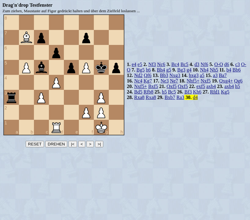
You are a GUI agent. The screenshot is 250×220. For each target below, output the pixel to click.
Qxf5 (172, 86)
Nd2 (138, 75)
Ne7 (174, 80)
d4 (195, 97)
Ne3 (164, 80)
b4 (228, 69)
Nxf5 (205, 80)
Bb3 (164, 75)
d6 (226, 64)
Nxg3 (174, 75)
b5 (164, 91)
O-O (218, 64)
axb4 (211, 86)
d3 (196, 64)
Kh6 (197, 91)
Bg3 (181, 69)
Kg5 (225, 91)
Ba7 (223, 75)
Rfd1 (215, 91)
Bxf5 (153, 86)
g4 (189, 69)
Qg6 (238, 80)
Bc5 (185, 64)
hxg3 (194, 75)
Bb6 (237, 69)
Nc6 (161, 64)
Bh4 (161, 69)
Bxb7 (170, 97)
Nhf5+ (193, 80)
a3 (215, 75)
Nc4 (138, 80)
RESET (35, 144)
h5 (237, 86)
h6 (148, 69)
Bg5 (141, 69)
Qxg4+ (226, 80)
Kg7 (148, 80)
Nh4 (204, 69)
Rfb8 (148, 91)
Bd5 (138, 91)
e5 (140, 64)
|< (72, 144)
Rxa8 (139, 97)
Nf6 (204, 64)
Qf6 (148, 75)
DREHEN (56, 144)
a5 (202, 75)
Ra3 (180, 97)
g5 (168, 69)
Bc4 (175, 64)
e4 (134, 64)
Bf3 (188, 91)
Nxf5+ (140, 86)
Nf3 (152, 64)
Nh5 (214, 69)
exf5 (201, 86)
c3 (237, 64)
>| (99, 144)
